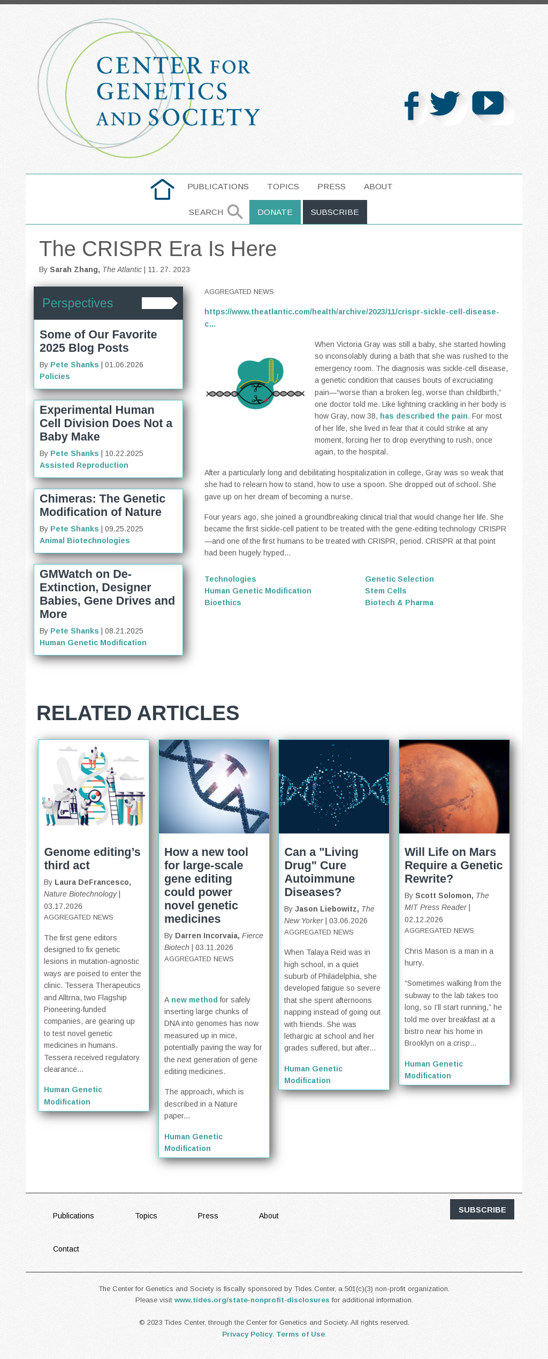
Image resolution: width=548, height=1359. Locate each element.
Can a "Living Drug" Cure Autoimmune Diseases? (321, 872)
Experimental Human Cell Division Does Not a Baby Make (106, 423)
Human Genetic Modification (93, 642)
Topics (283, 186)
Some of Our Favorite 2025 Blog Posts (98, 341)
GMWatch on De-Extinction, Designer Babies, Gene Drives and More (107, 594)
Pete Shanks (74, 364)
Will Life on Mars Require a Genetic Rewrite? (454, 865)
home (162, 186)
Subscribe (335, 212)
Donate (275, 212)
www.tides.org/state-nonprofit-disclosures (252, 1300)
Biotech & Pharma (399, 602)
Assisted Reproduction (84, 465)
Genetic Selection (399, 579)
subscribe (482, 1210)
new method (194, 999)
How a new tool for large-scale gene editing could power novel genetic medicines (206, 885)
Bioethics (222, 602)
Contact (66, 1249)
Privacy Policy (247, 1334)
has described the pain (424, 416)
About (378, 186)
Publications (218, 186)
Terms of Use (300, 1334)
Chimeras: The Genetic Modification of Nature (102, 505)
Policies (55, 376)
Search (206, 212)
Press (331, 186)
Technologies (230, 579)
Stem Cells (386, 590)
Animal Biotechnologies (85, 540)
